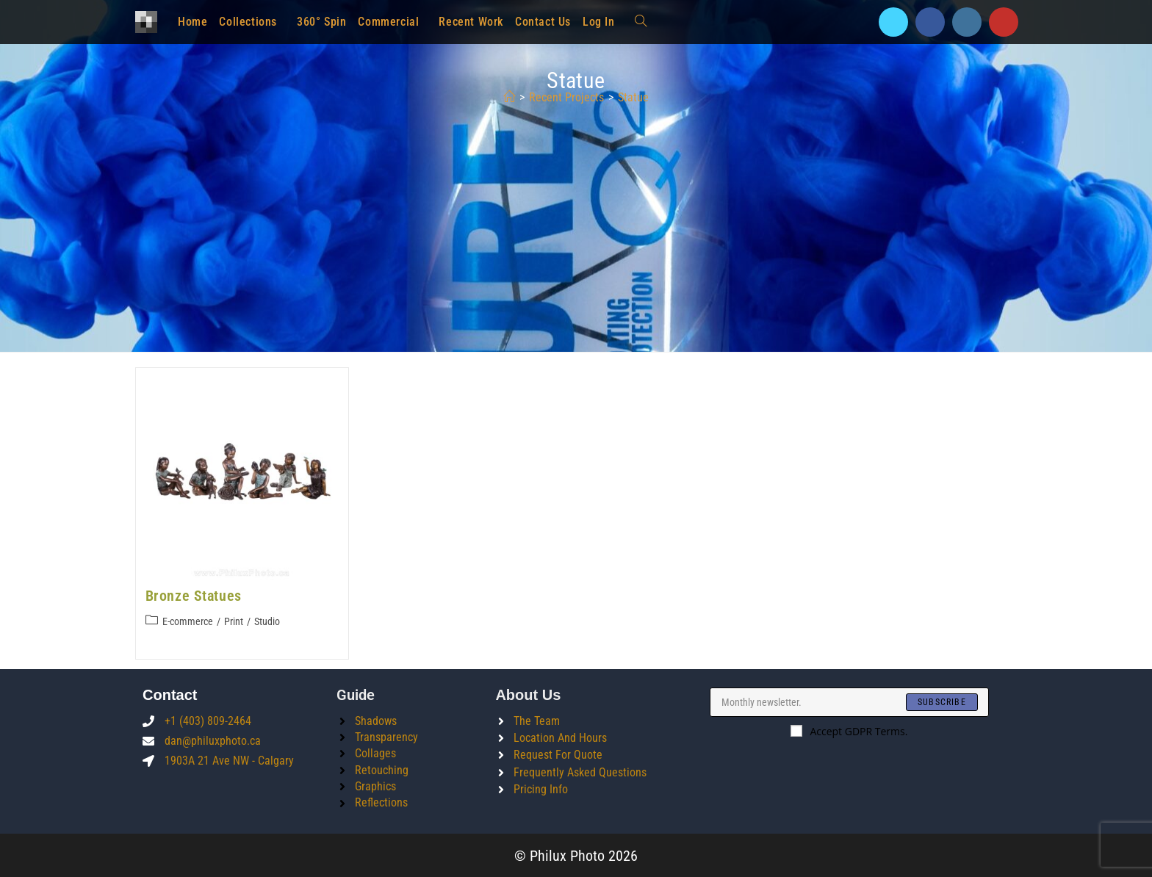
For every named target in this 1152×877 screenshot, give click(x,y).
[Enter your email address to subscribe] (849, 701)
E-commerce (187, 621)
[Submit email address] (942, 701)
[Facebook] (930, 22)
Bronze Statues (193, 595)
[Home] (509, 97)
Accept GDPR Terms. (849, 730)
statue (633, 97)
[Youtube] (1003, 22)
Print (233, 621)
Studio (267, 621)
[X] (893, 22)
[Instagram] (967, 22)
